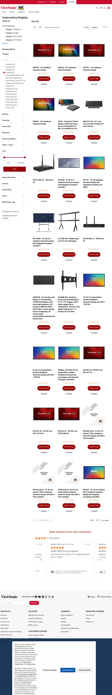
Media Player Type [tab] (8, 202)
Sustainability (65, 625)
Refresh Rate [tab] (6, 190)
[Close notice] (93, 670)
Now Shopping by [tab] (8, 26)
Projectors (4, 618)
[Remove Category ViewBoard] (4, 29)
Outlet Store (5, 625)
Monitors (4, 615)
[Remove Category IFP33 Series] (4, 40)
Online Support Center (36, 635)
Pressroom (89, 622)
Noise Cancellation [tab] (9, 139)
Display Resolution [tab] (8, 177)
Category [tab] (5, 54)
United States (104, 597)
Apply (15, 169)
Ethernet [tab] (5, 114)
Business (62, 2)
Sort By (86, 28)
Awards (63, 618)
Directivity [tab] (5, 120)
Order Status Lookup (35, 622)
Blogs (88, 618)
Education (53, 2)
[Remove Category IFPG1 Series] (4, 36)
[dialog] (56, 666)
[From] (8, 163)
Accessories (5, 622)
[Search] (14, 59)
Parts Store (4, 628)
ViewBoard (21, 12)
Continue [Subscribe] (34, 603)
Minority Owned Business (70, 628)
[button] (44, 84)
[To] (20, 163)
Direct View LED (6, 635)
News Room (90, 615)
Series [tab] (4, 196)
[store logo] (48, 8)
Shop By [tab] (35, 21)
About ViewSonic (67, 615)
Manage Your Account (36, 615)
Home (4, 12)
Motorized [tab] (6, 133)
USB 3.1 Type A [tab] (7, 145)
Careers (63, 622)
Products (12, 12)
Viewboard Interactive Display (11, 632)
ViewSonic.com (42, 2)
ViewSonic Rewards (35, 618)
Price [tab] (4, 151)
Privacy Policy (26, 662)
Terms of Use (31, 664)
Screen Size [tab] (6, 126)
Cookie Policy (18, 664)
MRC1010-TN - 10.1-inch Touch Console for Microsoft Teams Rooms (93, 124)
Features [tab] (5, 184)
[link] (70, 572)
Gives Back (65, 632)
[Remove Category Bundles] (4, 33)
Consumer (71, 2)
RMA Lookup (32, 625)
